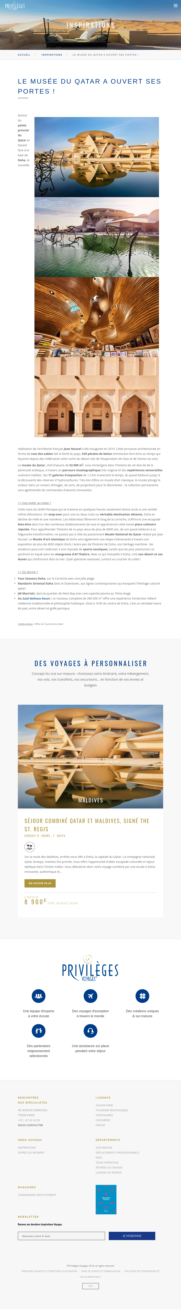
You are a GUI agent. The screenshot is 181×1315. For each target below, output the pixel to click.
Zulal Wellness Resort (38, 598)
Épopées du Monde (110, 1167)
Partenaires (105, 1115)
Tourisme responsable (113, 1110)
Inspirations (52, 55)
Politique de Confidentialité (142, 1271)
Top (90, 1286)
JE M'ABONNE (131, 1236)
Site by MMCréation (90, 1276)
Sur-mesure (105, 1147)
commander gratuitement (38, 1195)
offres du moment (32, 1152)
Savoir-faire (105, 1105)
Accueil (24, 55)
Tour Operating (108, 1162)
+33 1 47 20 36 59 (30, 1120)
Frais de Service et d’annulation (100, 1271)
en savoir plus (40, 883)
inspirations (27, 1147)
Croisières (103, 1120)
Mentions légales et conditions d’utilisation (49, 1271)
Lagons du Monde (110, 1172)
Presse (101, 1125)
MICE (99, 1157)
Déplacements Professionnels (119, 1152)
